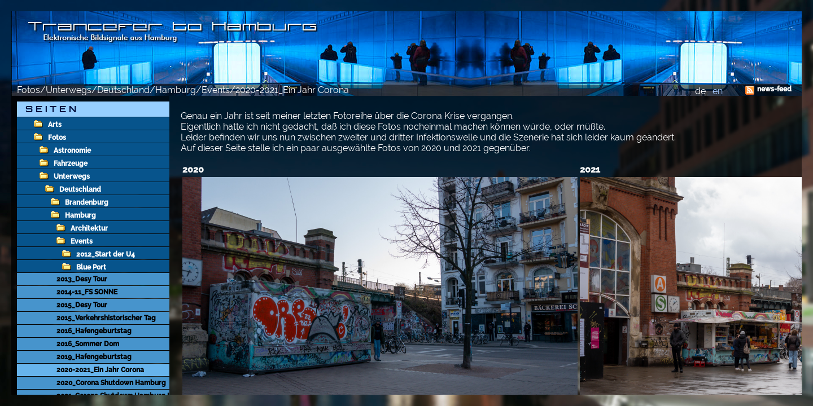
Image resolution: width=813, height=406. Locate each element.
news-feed (774, 89)
